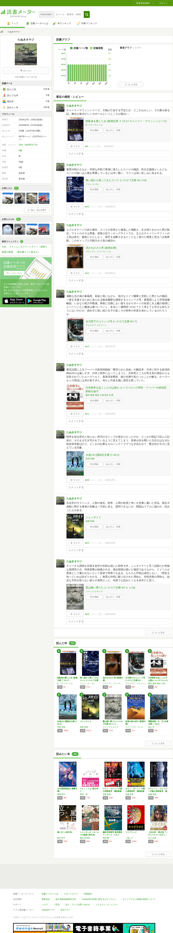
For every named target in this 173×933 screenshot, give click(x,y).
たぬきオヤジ (74, 105)
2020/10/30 (110, 543)
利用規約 (88, 878)
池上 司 (151, 727)
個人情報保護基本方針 (65, 883)
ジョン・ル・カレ (87, 683)
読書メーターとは (50, 878)
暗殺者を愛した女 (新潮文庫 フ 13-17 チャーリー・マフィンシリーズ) (126, 121)
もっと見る (131, 84)
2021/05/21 (110, 207)
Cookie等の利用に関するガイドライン (99, 883)
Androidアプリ (48, 894)
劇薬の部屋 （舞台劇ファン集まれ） (21, 252)
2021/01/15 (110, 346)
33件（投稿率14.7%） (29, 145)
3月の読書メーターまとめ (26, 77)
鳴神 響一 (107, 838)
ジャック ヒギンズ (94, 591)
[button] (87, 14)
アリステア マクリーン (96, 325)
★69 (87, 480)
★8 (86, 146)
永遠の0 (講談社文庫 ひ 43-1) (102, 454)
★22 (87, 206)
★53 (87, 543)
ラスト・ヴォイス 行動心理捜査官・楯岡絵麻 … (112, 791)
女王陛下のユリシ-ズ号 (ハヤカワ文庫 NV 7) (111, 321)
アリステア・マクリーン (135, 683)
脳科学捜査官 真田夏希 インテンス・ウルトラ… (112, 834)
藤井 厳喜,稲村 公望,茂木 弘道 (99, 395)
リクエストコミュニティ (106, 889)
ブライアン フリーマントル (98, 251)
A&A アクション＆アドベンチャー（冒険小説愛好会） (27, 246)
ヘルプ (45, 889)
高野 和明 (90, 521)
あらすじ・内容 (113, 130)
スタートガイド (71, 878)
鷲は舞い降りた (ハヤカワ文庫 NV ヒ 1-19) (110, 587)
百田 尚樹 (90, 458)
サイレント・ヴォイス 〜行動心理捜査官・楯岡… (157, 791)
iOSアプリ (65, 894)
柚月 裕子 (61, 838)
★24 (87, 346)
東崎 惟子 (61, 794)
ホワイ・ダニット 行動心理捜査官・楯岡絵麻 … (135, 791)
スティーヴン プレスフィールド (135, 727)
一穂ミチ (129, 838)
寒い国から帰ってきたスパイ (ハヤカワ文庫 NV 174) (116, 180)
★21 (87, 273)
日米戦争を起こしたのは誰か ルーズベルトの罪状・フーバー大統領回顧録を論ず (126, 389)
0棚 (20, 150)
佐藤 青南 (107, 794)
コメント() (95, 146)
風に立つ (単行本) (64, 832)
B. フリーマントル (94, 125)
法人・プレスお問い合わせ (77, 889)
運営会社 (46, 883)
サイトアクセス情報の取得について (139, 883)
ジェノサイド (93, 517)
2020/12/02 (110, 414)
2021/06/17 (109, 146)
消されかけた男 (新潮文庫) (101, 247)
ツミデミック (131, 832)
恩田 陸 (84, 794)
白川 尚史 (152, 838)
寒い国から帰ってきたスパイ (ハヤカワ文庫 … (89, 680)
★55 (87, 614)
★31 (87, 414)
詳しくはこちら (14, 273)
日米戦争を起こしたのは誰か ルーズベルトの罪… (158, 680)
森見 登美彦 (85, 838)
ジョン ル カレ (92, 184)
